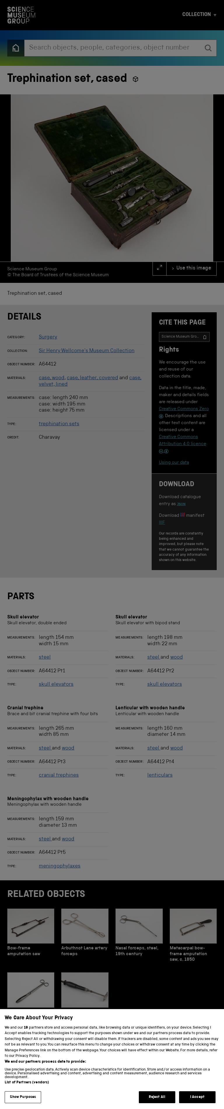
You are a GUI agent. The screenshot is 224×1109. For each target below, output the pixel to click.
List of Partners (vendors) (27, 1091)
